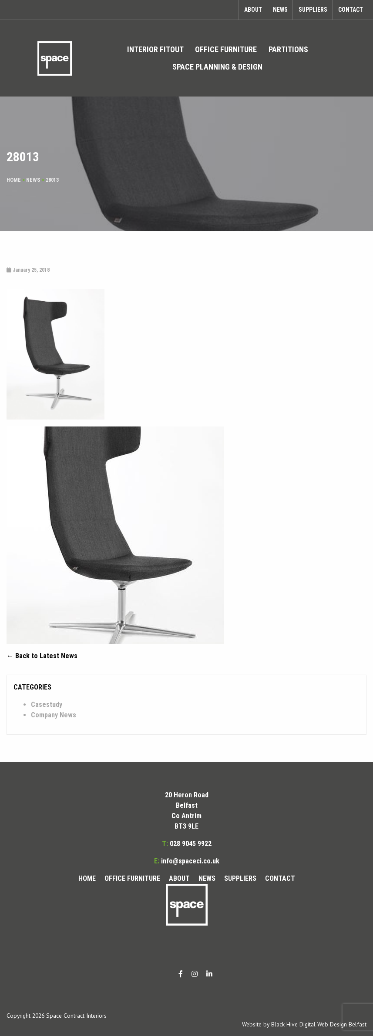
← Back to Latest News (42, 656)
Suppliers (313, 9)
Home (14, 180)
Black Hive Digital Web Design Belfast (318, 1024)
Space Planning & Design (217, 66)
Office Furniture (226, 49)
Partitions (288, 49)
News (280, 9)
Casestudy (46, 704)
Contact (350, 9)
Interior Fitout (155, 49)
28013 (52, 180)
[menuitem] (155, 49)
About (253, 9)
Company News (53, 715)
